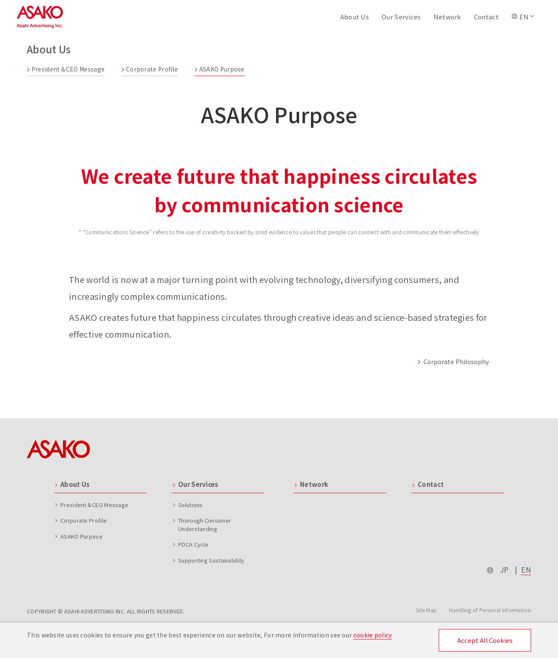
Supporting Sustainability (211, 560)
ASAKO (58, 449)
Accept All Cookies (485, 640)
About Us (75, 484)
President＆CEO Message (66, 69)
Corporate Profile (149, 69)
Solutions (190, 505)
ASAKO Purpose (220, 69)
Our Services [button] (401, 16)
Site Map (426, 609)
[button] (523, 17)
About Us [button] (354, 16)
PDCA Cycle (193, 544)
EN (526, 569)
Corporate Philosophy (453, 361)
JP (504, 569)
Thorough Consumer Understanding (204, 524)
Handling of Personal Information (490, 609)
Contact (486, 16)
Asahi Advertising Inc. (40, 17)
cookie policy (372, 635)
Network (447, 16)
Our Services (198, 484)
